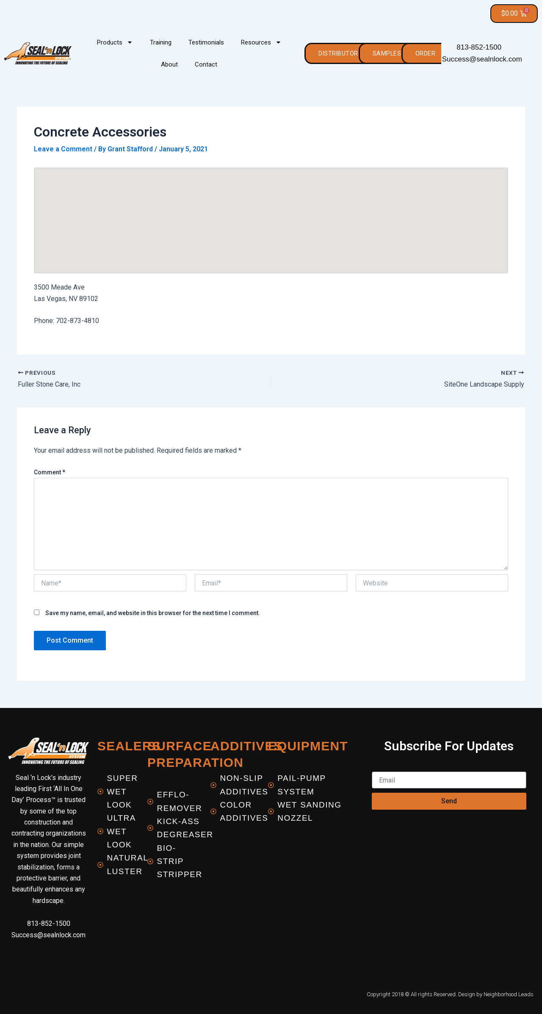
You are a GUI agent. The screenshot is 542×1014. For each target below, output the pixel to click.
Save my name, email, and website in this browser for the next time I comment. (152, 613)
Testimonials (206, 42)
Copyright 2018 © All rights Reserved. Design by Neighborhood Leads (450, 994)
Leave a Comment (63, 149)
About (169, 64)
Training (160, 42)
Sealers (129, 746)
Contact (206, 64)
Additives (246, 746)
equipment (308, 746)
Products (115, 42)
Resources (261, 42)
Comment (49, 472)
